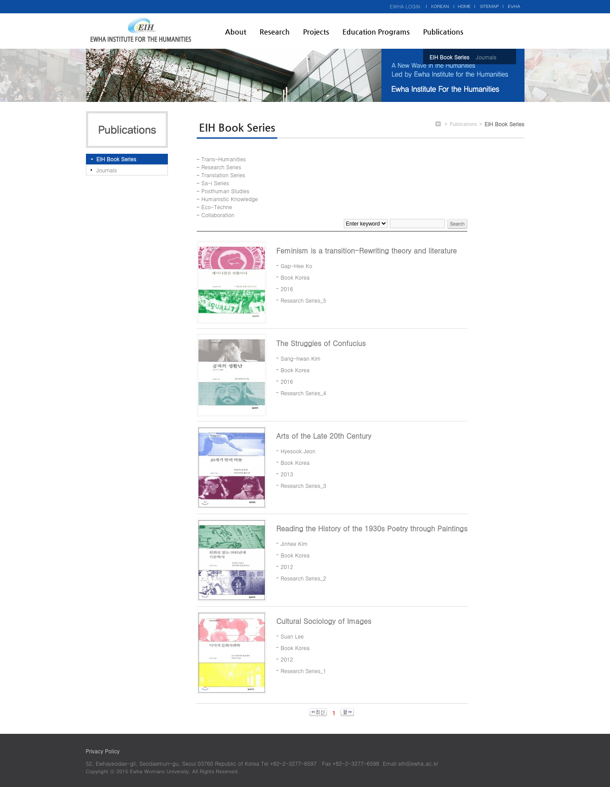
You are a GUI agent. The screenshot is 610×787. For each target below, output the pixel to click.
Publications (443, 31)
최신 (318, 712)
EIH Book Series (450, 57)
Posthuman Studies (225, 191)
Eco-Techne (217, 206)
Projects (316, 31)
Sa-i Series (215, 183)
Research (275, 31)
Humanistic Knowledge (230, 199)
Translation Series (223, 175)
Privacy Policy (103, 751)
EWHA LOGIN (405, 6)
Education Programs (376, 31)
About (235, 31)
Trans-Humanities (224, 159)
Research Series (221, 167)
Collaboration (218, 214)
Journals (486, 57)
